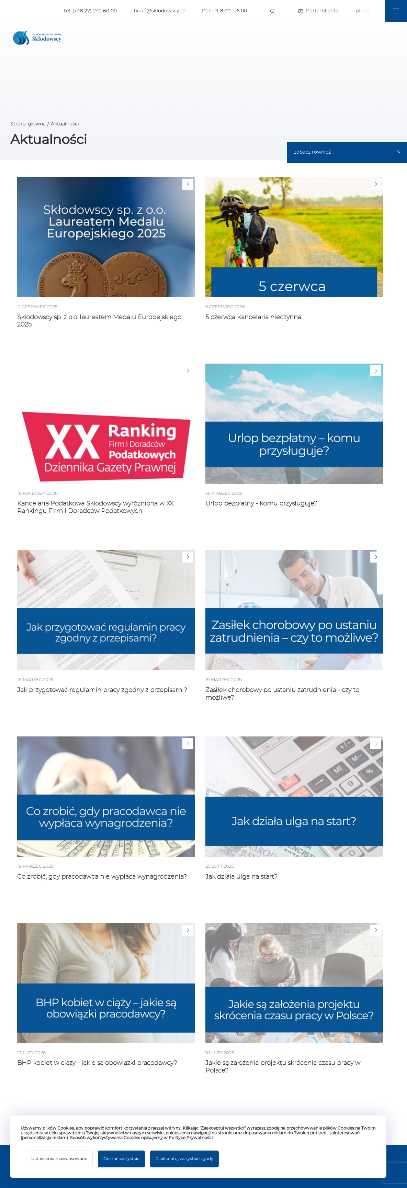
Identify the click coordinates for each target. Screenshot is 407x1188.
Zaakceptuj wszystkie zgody (184, 1159)
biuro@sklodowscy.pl (159, 11)
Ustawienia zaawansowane (59, 1159)
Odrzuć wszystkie (121, 1159)
